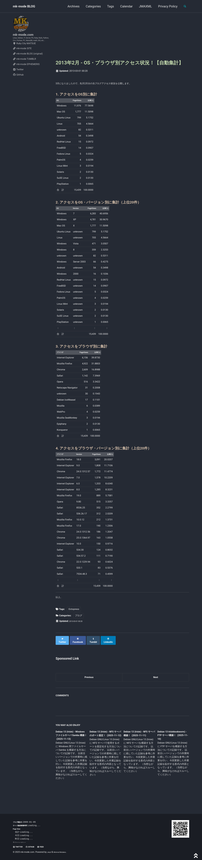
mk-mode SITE (22, 58)
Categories (90, 6)
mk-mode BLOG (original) (28, 63)
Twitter (18, 79)
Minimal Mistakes (63, 852)
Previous (89, 686)
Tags (108, 6)
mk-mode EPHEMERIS (26, 74)
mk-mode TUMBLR (24, 68)
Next (155, 686)
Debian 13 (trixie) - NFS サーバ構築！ (137, 743)
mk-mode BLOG (24, 6)
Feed (48, 846)
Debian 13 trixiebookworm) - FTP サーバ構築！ (170, 745)
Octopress (73, 619)
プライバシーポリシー (22, 842)
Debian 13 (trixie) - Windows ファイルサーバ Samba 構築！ (71, 746)
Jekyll (50, 852)
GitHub (18, 84)
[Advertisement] (122, 36)
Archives (71, 6)
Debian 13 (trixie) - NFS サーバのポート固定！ (104, 746)
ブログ (78, 625)
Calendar (124, 6)
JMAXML (142, 6)
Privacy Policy (165, 6)
